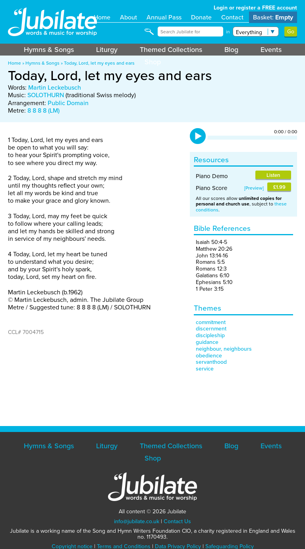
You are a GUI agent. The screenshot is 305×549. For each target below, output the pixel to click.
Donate (201, 17)
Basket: (273, 17)
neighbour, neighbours (224, 349)
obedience (209, 355)
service (205, 369)
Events (271, 49)
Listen (273, 175)
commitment (211, 322)
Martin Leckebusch (54, 87)
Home (102, 17)
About (128, 17)
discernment (211, 328)
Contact (232, 17)
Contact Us (177, 521)
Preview (254, 188)
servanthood (211, 362)
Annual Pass (164, 17)
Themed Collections (171, 49)
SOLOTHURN (45, 95)
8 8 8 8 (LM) (43, 110)
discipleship (210, 335)
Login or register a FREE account (255, 8)
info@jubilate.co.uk (136, 521)
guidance (207, 342)
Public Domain (68, 102)
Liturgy (107, 49)
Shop (153, 62)
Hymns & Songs (49, 49)
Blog (231, 49)
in (228, 31)
